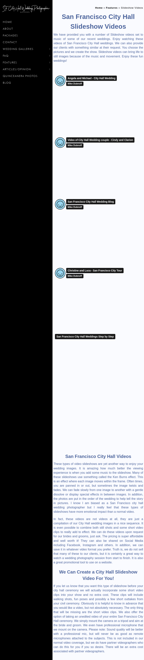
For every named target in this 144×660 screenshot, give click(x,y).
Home (7, 21)
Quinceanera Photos (20, 75)
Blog (7, 82)
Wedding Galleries (18, 48)
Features (10, 62)
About (8, 28)
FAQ (6, 55)
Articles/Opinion (17, 69)
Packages (10, 35)
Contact (10, 42)
